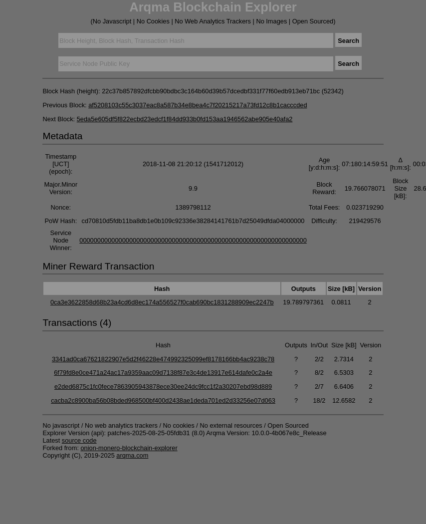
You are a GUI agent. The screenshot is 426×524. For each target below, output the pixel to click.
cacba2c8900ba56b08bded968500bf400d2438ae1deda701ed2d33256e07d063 (163, 400)
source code (79, 440)
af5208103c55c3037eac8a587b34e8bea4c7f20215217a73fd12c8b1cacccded (197, 105)
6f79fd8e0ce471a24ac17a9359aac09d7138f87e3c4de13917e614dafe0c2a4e (163, 372)
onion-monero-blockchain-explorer (129, 448)
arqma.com (132, 455)
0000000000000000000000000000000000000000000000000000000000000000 (193, 240)
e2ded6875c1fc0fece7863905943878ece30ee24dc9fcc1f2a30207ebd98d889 (163, 386)
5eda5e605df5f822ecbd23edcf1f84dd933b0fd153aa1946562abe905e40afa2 (185, 119)
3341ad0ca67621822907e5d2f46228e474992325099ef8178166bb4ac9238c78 (163, 359)
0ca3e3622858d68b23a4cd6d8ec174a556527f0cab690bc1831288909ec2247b (162, 302)
